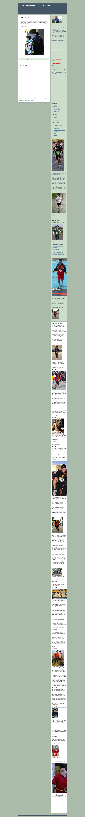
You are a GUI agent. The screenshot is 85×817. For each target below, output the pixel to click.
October (56, 111)
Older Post (47, 98)
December (56, 108)
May (55, 117)
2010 (54, 135)
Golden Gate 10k (57, 128)
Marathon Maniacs (56, 250)
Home (34, 98)
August (55, 112)
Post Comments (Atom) (28, 100)
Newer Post (21, 98)
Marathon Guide (56, 249)
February (56, 122)
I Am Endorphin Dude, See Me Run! (35, 6)
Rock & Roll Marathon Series (58, 254)
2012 (54, 106)
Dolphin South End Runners (58, 246)
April (55, 119)
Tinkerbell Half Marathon (58, 125)
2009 (54, 136)
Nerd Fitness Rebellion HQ (58, 252)
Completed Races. (56, 67)
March (55, 120)
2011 (54, 133)
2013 (54, 105)
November (56, 109)
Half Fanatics (55, 247)
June (55, 116)
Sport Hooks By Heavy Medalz (58, 255)
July (55, 114)
